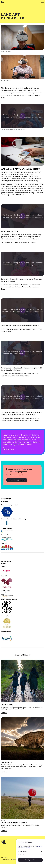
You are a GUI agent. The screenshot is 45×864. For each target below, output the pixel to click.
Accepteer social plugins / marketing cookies (33, 117)
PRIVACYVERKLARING (5, 859)
